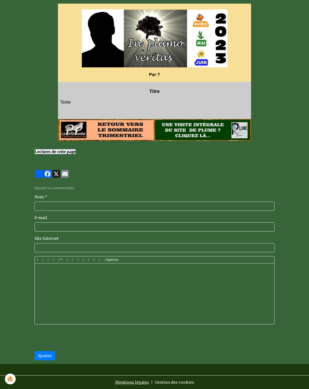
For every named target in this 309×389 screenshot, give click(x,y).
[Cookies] (10, 379)
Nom (39, 196)
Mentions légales (132, 382)
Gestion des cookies (174, 382)
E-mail (41, 217)
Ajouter (45, 355)
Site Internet (47, 238)
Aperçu (111, 259)
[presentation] (71, 337)
